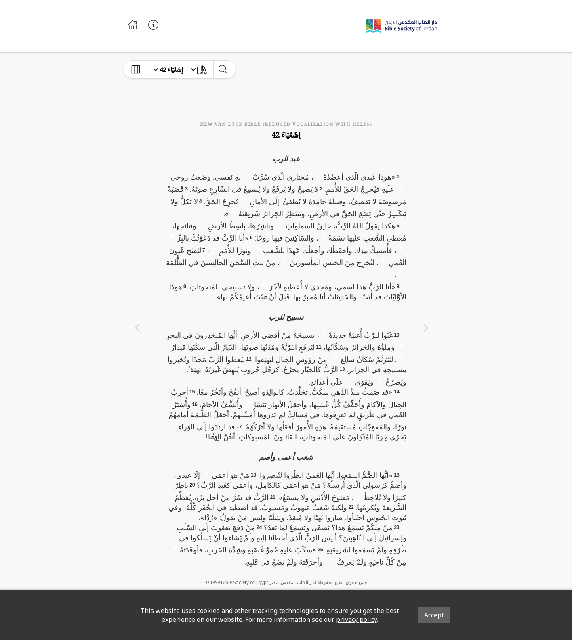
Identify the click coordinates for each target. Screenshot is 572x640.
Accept (434, 615)
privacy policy (356, 619)
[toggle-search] (222, 69)
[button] (318, 174)
